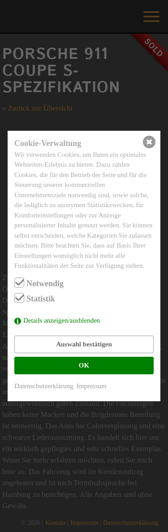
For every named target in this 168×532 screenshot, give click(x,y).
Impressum (92, 386)
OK (84, 365)
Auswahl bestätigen (84, 344)
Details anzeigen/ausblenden (61, 320)
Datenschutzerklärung (43, 386)
